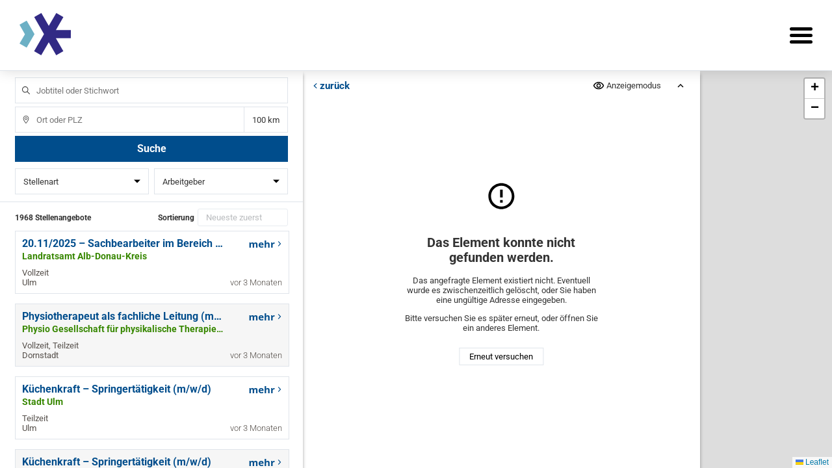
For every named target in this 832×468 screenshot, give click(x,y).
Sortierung (176, 217)
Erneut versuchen (501, 356)
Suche (151, 148)
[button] (814, 89)
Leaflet (812, 462)
